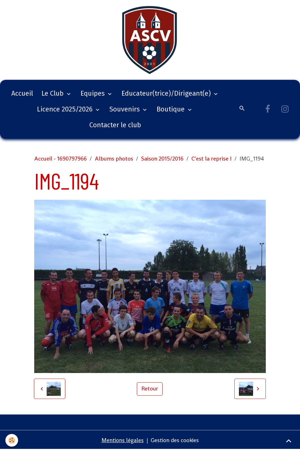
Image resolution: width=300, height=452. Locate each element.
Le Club (53, 95)
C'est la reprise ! (211, 160)
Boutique (171, 111)
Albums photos (114, 160)
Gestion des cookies (174, 442)
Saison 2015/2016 (162, 160)
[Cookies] (12, 440)
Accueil (22, 95)
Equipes (93, 95)
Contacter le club (115, 127)
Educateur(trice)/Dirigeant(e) (167, 95)
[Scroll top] (289, 441)
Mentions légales (122, 442)
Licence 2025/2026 (65, 111)
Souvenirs (125, 111)
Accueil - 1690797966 (60, 160)
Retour (149, 390)
